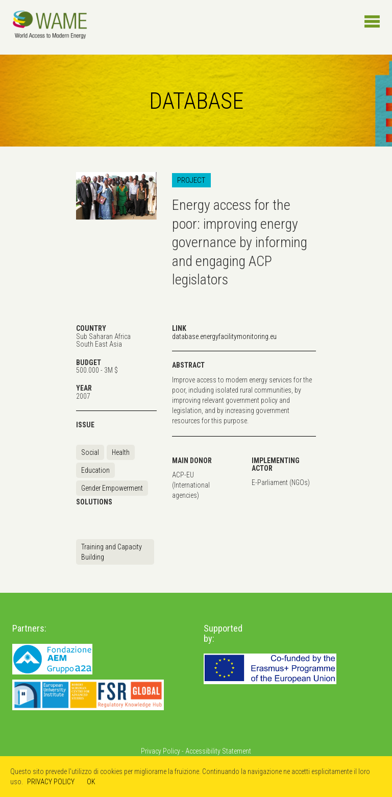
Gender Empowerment (112, 488)
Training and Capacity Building (111, 552)
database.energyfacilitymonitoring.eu (224, 336)
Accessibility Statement (218, 751)
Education (95, 470)
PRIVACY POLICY (51, 782)
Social (90, 452)
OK (91, 782)
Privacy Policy (160, 751)
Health (121, 452)
